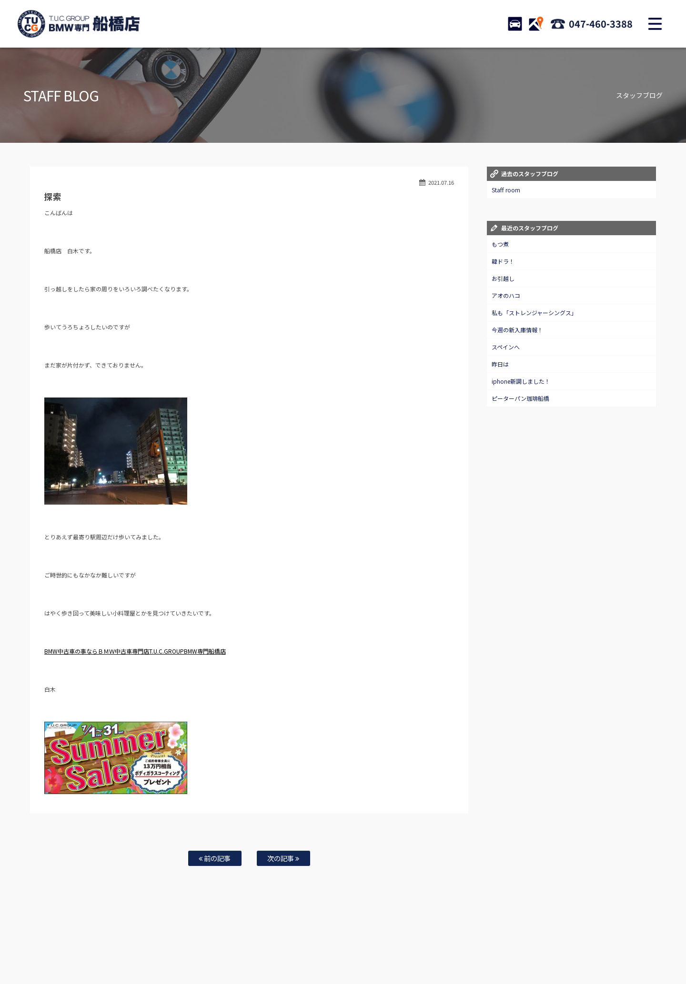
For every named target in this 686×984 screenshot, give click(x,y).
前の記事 (215, 858)
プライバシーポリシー (542, 946)
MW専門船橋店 (207, 651)
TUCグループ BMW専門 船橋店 (78, 24)
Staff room (506, 190)
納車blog (314, 956)
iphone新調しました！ (521, 381)
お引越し (503, 278)
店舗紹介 (423, 946)
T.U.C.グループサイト (358, 956)
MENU (655, 23)
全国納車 (219, 946)
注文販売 (189, 946)
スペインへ (506, 347)
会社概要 (497, 946)
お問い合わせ (349, 946)
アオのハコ (506, 295)
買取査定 (249, 946)
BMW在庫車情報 (123, 946)
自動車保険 (282, 946)
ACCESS (535, 23)
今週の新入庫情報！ (517, 330)
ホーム (88, 946)
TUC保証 (160, 946)
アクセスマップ (460, 946)
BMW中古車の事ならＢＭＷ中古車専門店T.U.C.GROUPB (116, 651)
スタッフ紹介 (388, 946)
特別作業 (314, 946)
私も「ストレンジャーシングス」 (534, 312)
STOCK (515, 23)
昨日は (500, 364)
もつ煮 (500, 244)
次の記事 (283, 858)
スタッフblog (591, 946)
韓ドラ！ (503, 261)
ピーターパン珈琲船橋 (520, 398)
